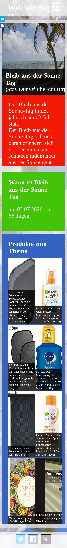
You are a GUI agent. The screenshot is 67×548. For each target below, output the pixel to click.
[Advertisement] (33, 541)
